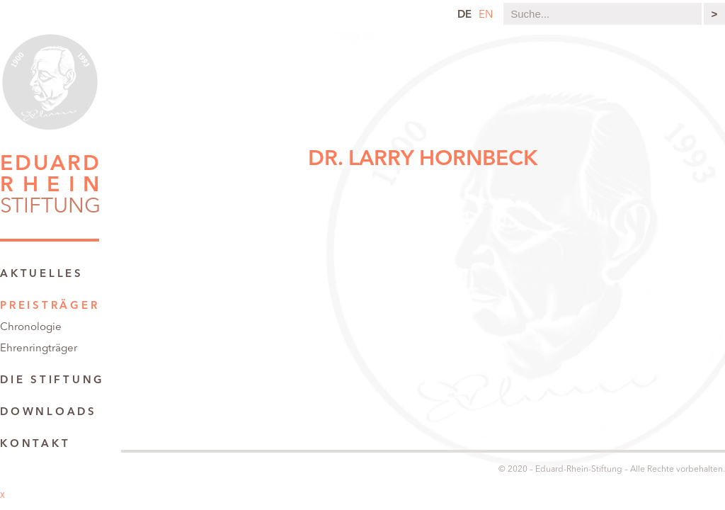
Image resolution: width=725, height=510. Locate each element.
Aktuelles (42, 274)
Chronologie (31, 327)
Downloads (48, 412)
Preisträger (49, 306)
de (464, 15)
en (486, 15)
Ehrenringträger (38, 349)
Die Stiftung (52, 380)
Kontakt (35, 444)
